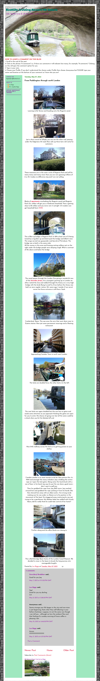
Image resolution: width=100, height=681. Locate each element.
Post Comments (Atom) (42, 655)
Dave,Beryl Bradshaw (37, 574)
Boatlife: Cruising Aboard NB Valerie (32, 10)
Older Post (68, 650)
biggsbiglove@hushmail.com (13, 78)
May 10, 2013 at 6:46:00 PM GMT (41, 621)
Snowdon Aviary (36, 280)
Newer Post (30, 650)
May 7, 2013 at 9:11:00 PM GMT (40, 580)
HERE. (40, 208)
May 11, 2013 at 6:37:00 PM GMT (40, 636)
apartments (35, 201)
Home (49, 650)
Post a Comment (34, 641)
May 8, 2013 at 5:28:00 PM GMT (40, 598)
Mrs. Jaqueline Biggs (14, 86)
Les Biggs (33, 587)
